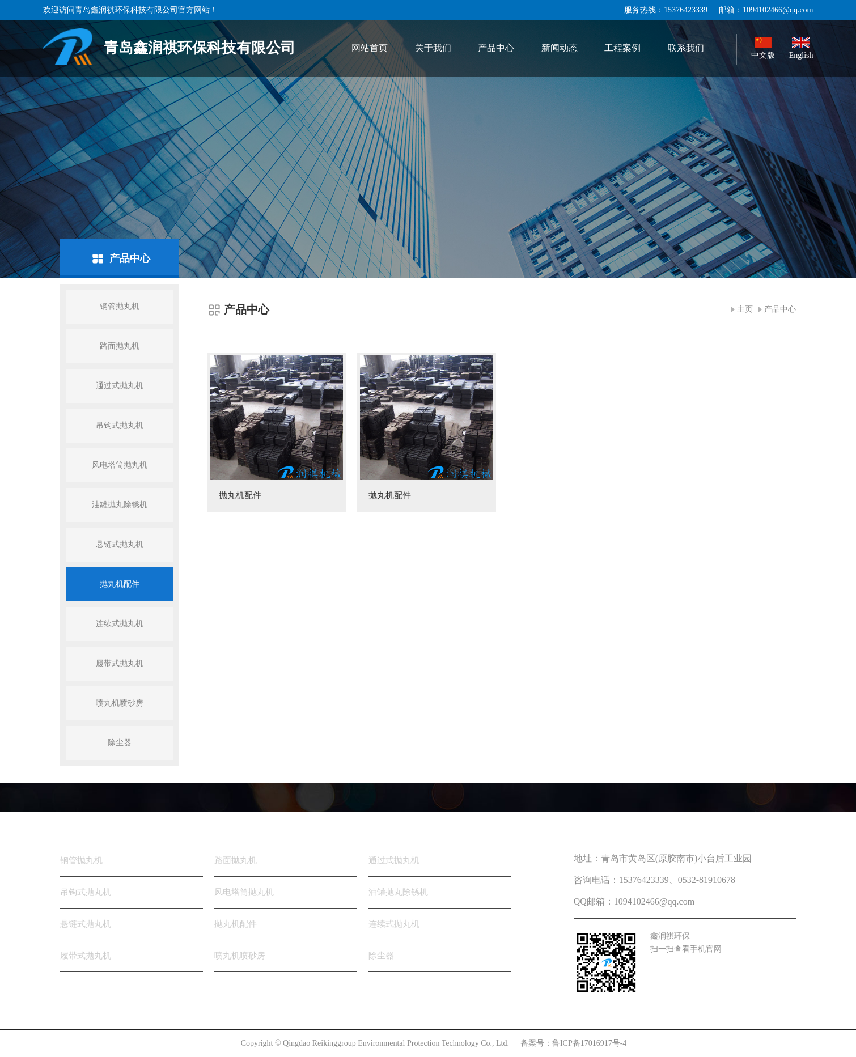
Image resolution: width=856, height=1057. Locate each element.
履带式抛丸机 (119, 663)
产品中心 (780, 309)
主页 (745, 309)
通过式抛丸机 (119, 385)
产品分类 (82, 823)
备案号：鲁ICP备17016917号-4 (573, 1043)
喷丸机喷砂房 (119, 703)
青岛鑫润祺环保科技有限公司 (169, 46)
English (801, 48)
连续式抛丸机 (119, 623)
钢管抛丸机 (119, 306)
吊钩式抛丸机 (119, 425)
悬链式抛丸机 (119, 544)
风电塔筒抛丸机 (119, 465)
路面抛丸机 (119, 346)
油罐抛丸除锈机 (119, 504)
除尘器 (120, 742)
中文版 (763, 48)
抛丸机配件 (119, 584)
